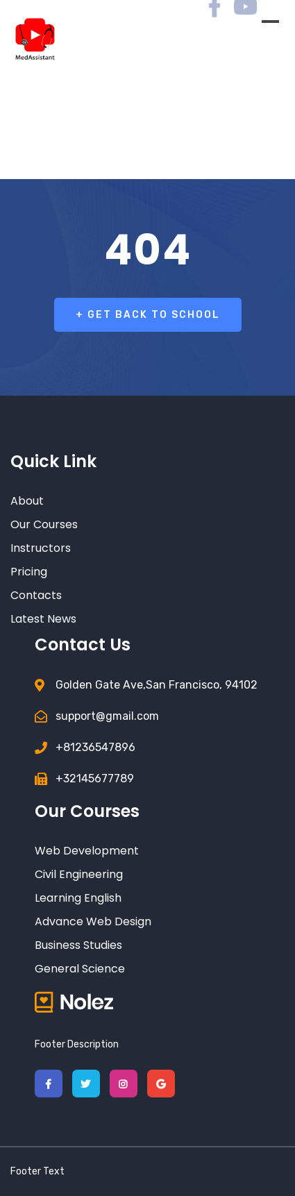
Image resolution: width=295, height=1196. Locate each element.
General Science (80, 969)
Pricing (28, 572)
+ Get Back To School (148, 315)
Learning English (78, 898)
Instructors (40, 548)
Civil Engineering (79, 874)
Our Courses (44, 524)
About (27, 501)
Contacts (36, 595)
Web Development (87, 851)
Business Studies (78, 945)
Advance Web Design (93, 921)
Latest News (43, 619)
